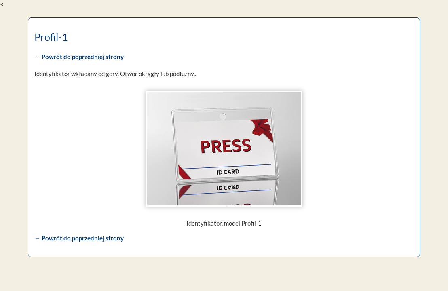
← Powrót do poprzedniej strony (78, 56)
